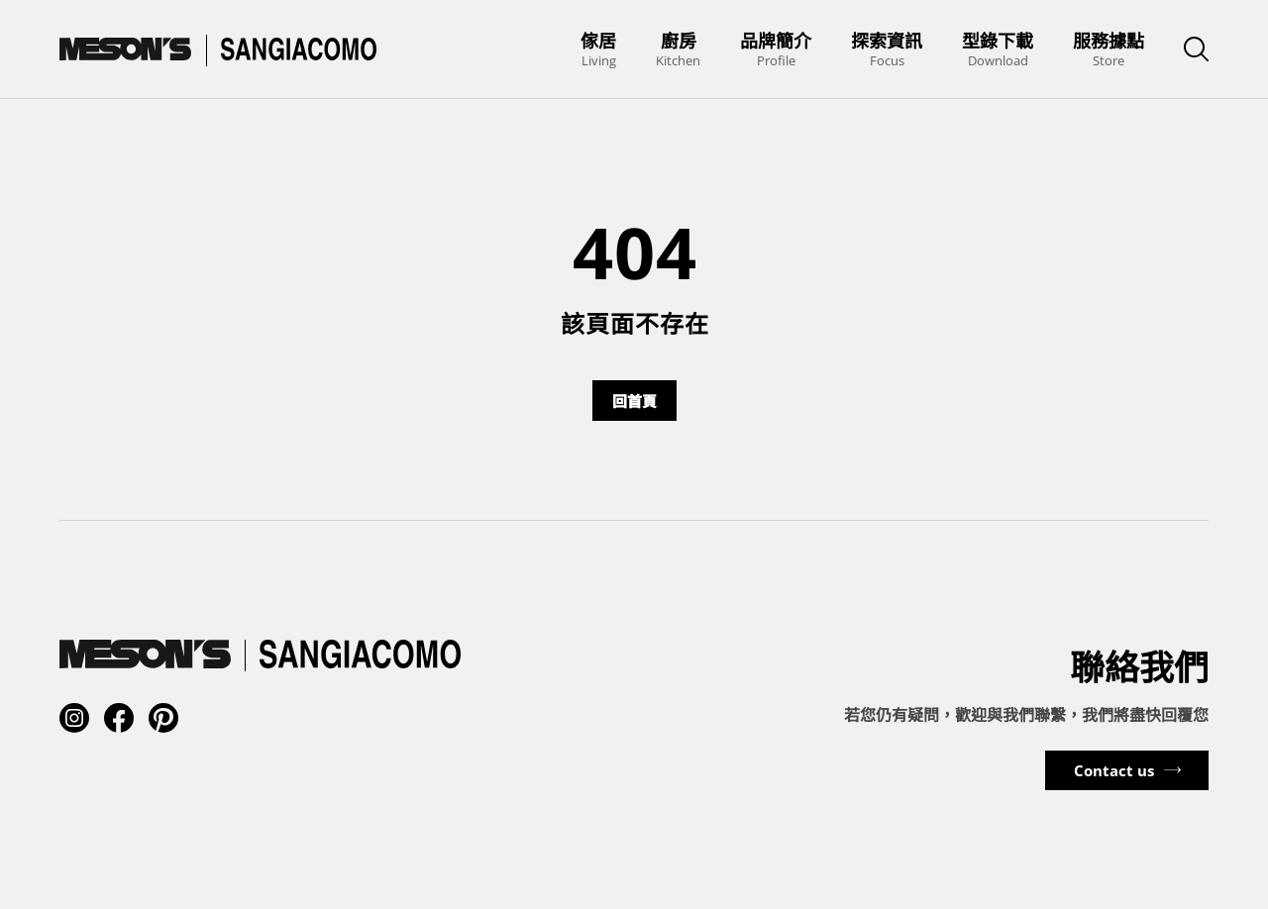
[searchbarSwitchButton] (1196, 49)
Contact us (1114, 770)
